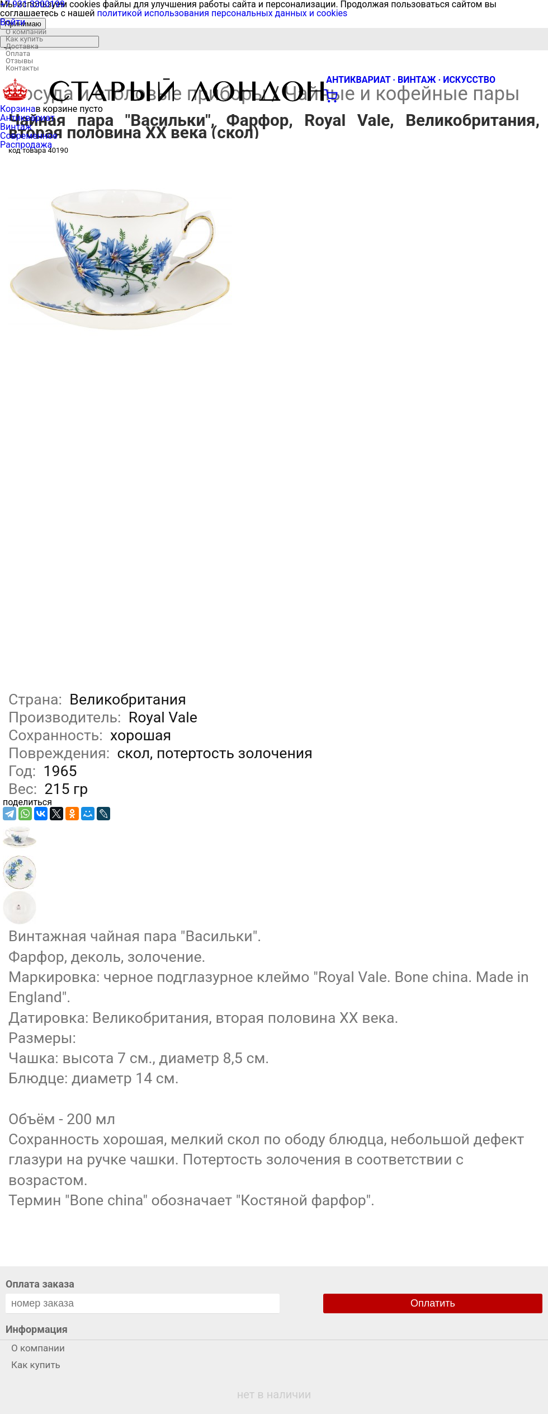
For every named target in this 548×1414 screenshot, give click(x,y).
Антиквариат (27, 117)
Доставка (22, 46)
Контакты (22, 68)
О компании (26, 31)
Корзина (17, 109)
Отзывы (19, 61)
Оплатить (432, 1303)
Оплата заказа (40, 1284)
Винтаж (16, 126)
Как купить (24, 39)
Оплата (18, 53)
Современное (29, 135)
